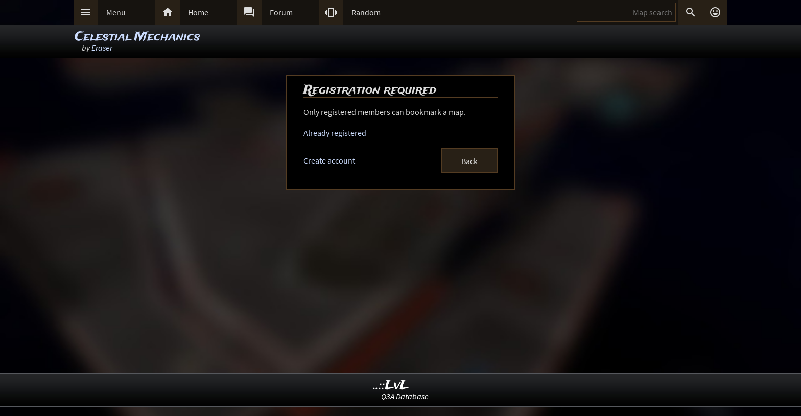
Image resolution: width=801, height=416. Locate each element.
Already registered (334, 133)
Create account (329, 160)
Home (198, 12)
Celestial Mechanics (137, 37)
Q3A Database (405, 396)
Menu (116, 12)
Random (366, 12)
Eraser (101, 47)
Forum (281, 12)
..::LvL (391, 386)
